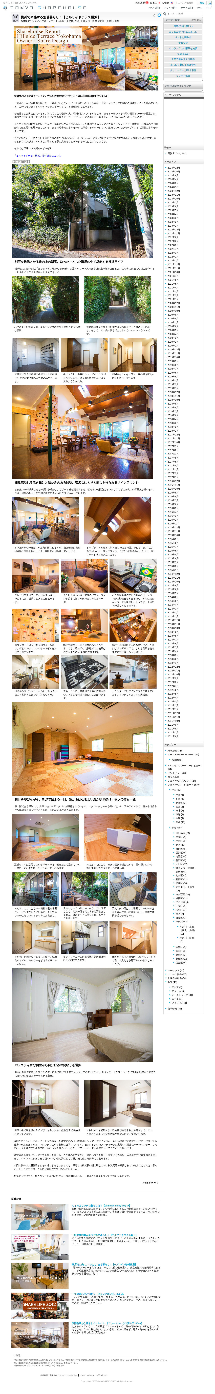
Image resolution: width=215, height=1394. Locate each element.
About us (172, 750)
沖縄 (178, 818)
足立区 (179, 962)
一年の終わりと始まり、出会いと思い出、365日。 (98, 1294)
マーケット (173, 970)
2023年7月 (173, 202)
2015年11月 (174, 531)
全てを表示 (196, 20)
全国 (174, 789)
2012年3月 (173, 701)
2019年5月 (173, 376)
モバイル (90, 1375)
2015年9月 (173, 539)
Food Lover (183, 54)
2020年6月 (173, 326)
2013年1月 (173, 663)
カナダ (175, 999)
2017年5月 (173, 461)
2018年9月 (173, 403)
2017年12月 (174, 434)
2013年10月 (174, 628)
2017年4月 (173, 465)
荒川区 (179, 951)
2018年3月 (173, 423)
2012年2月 (173, 705)
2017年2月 (173, 473)
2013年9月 (173, 632)
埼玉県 (179, 856)
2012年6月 (173, 690)
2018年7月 (173, 411)
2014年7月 (173, 593)
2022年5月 (173, 245)
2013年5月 (173, 647)
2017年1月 (173, 477)
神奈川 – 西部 (187, 937)
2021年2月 (173, 295)
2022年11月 (174, 233)
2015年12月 (174, 527)
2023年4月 (173, 214)
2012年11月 (174, 670)
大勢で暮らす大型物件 (183, 59)
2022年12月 (174, 229)
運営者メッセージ (177, 153)
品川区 (179, 852)
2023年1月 (173, 225)
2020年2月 (173, 341)
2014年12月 (174, 574)
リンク (82, 1375)
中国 (178, 795)
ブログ (208, 8)
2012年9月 (173, 678)
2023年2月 (173, 222)
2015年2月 (173, 566)
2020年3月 (173, 338)
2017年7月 (173, 454)
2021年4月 (173, 287)
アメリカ (176, 991)
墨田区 (179, 860)
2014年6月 (173, 597)
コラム (171, 777)
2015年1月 (173, 570)
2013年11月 (174, 624)
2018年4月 (173, 419)
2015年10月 (174, 535)
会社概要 (44, 1375)
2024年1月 (173, 187)
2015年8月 (173, 543)
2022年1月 (173, 260)
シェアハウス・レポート (45, 21)
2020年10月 (174, 310)
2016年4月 (173, 512)
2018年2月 (173, 427)
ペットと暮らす (183, 37)
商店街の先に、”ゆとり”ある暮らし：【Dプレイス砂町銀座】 (104, 1264)
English (165, 3)
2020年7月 (173, 322)
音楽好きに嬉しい (183, 26)
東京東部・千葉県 (185, 887)
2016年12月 (174, 481)
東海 (178, 814)
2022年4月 (173, 249)
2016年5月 (173, 508)
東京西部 (180, 894)
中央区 (179, 837)
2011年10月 (174, 721)
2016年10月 (174, 488)
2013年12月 (174, 620)
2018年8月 (173, 407)
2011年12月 (174, 713)
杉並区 (179, 883)
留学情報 (172, 1008)
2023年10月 (174, 198)
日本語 (153, 3)
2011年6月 (173, 736)
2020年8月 (173, 318)
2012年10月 (174, 674)
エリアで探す (170, 8)
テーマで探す (187, 8)
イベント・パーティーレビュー (184, 765)
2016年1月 (173, 523)
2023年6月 (173, 206)
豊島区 (179, 958)
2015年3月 (173, 562)
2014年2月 (173, 612)
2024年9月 (173, 175)
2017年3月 (173, 469)
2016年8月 (173, 496)
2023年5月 (173, 210)
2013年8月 (173, 635)
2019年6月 (173, 372)
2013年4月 (173, 651)
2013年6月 (173, 643)
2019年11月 (174, 353)
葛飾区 (179, 954)
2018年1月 (173, 430)
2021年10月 (174, 272)
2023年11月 (174, 194)
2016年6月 (173, 504)
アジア (175, 987)
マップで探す (154, 8)
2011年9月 (173, 724)
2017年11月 (174, 438)
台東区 (179, 848)
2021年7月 (173, 276)
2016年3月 (173, 516)
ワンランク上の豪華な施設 (183, 48)
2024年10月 (174, 171)
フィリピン (177, 1002)
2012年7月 (173, 686)
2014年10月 (174, 581)
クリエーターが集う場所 (183, 70)
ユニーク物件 (66, 21)
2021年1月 (173, 299)
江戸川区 (180, 902)
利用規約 (53, 1375)
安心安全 (183, 43)
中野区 (179, 841)
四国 (178, 806)
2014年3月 (173, 608)
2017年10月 (174, 442)
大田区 (179, 864)
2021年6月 (173, 280)
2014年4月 (173, 604)
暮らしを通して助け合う (183, 64)
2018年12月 (174, 392)
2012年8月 (173, 682)
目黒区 (179, 917)
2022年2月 (173, 256)
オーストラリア (180, 995)
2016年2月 (173, 519)
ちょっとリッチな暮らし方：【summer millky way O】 (101, 1205)
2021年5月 (173, 283)
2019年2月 (173, 384)
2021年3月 (173, 291)
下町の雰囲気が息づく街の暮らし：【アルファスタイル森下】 (105, 1235)
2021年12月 (174, 264)
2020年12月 (174, 303)
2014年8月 (173, 589)
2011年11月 (174, 717)
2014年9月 (173, 585)
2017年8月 (173, 450)
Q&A (199, 8)
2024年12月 (174, 167)
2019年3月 (173, 380)
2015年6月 (173, 550)
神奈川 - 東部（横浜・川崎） (98, 21)
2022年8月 (173, 237)
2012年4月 (173, 697)
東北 (178, 810)
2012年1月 (173, 709)
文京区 (179, 875)
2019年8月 (173, 365)
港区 (178, 913)
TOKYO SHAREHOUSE (180, 754)
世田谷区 (180, 833)
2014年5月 (173, 601)
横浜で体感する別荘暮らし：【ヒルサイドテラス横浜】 (60, 17)
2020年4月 (173, 334)
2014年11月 (174, 577)
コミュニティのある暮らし (183, 31)
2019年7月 (173, 369)
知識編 (175, 759)
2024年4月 (173, 179)
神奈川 (78, 21)
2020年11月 (174, 307)
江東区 (179, 906)
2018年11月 (174, 396)
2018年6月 (173, 415)
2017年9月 (173, 446)
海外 (170, 982)
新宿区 (179, 879)
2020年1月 (173, 345)
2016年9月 (173, 492)
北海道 (179, 802)
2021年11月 (174, 268)
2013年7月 (173, 639)
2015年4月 (173, 558)
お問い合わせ (101, 1375)
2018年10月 (174, 399)
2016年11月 (174, 485)
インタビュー (175, 773)
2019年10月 (174, 357)
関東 (117, 21)
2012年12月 (174, 666)
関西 (178, 822)
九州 (178, 799)
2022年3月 (173, 252)
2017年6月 (173, 457)
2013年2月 (173, 659)
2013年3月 (173, 655)
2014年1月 (173, 616)
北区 (178, 844)
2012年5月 (173, 693)
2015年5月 (173, 554)
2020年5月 (173, 330)
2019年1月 (173, 388)
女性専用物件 (175, 978)
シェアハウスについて (179, 780)
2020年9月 (173, 314)
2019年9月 (173, 361)
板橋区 (179, 898)
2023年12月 (174, 191)
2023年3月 (173, 218)
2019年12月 (174, 349)
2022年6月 (173, 241)
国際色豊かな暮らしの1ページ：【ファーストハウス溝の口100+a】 (107, 1323)
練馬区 (179, 947)
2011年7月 (173, 732)
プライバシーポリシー (68, 1375)
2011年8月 (173, 728)
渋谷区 (179, 910)
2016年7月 (173, 500)
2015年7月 (173, 546)
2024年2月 (173, 183)
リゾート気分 (183, 76)
